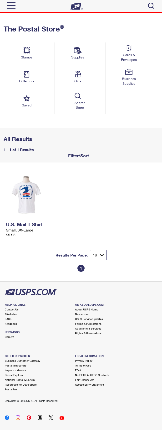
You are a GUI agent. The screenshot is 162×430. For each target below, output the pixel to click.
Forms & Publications (88, 323)
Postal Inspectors (15, 365)
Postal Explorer (14, 375)
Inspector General (15, 370)
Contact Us (12, 309)
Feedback (11, 323)
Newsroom (82, 314)
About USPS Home (86, 309)
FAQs (8, 318)
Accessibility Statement (89, 384)
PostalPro (11, 389)
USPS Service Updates (89, 318)
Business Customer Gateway (22, 360)
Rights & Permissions (88, 333)
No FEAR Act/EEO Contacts (92, 375)
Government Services (88, 328)
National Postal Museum (20, 379)
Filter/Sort (78, 155)
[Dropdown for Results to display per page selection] (98, 255)
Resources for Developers (21, 384)
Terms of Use (83, 365)
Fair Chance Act (84, 379)
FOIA (78, 370)
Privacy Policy (83, 360)
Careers (9, 336)
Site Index (11, 314)
